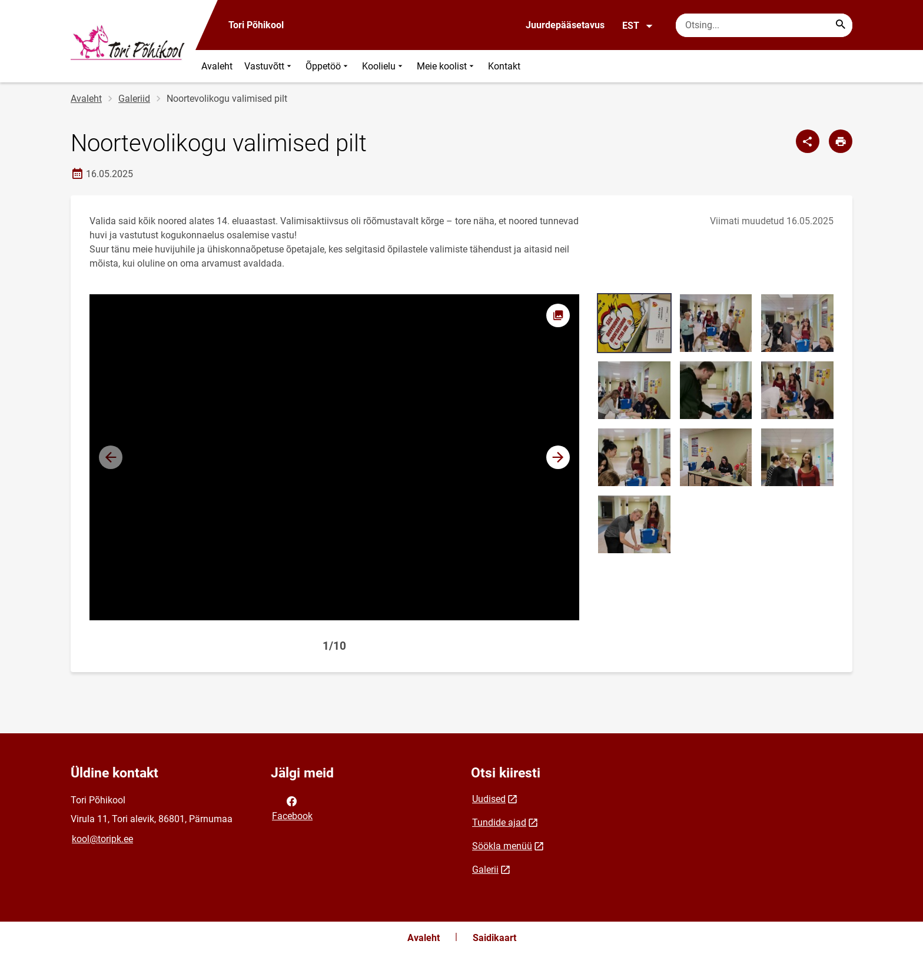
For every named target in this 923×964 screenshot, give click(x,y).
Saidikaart (494, 937)
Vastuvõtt (269, 66)
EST (637, 26)
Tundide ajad (499, 822)
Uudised (489, 799)
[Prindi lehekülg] (840, 141)
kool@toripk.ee (102, 839)
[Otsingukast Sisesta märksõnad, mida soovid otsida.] (764, 25)
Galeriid (134, 98)
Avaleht (217, 66)
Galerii (485, 869)
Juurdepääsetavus (565, 25)
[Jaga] (807, 141)
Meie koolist (446, 66)
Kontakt (504, 66)
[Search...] (841, 25)
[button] (558, 457)
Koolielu (383, 66)
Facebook (292, 807)
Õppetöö (328, 66)
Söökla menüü (502, 846)
